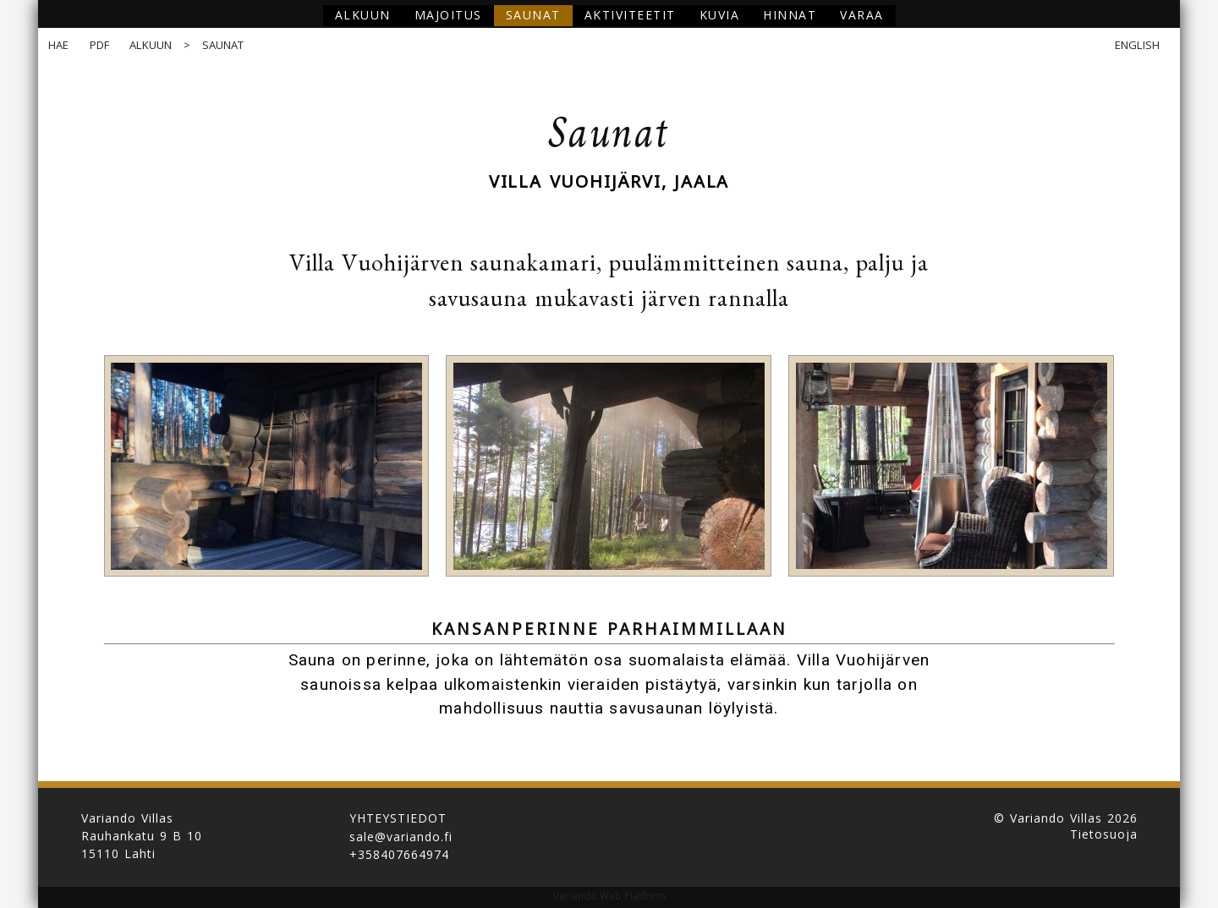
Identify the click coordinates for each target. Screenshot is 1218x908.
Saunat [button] (533, 15)
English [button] (1137, 45)
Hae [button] (58, 45)
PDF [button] (100, 45)
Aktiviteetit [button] (630, 15)
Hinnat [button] (789, 15)
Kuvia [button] (720, 15)
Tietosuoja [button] (1104, 834)
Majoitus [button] (448, 15)
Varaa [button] (862, 15)
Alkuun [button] (363, 15)
